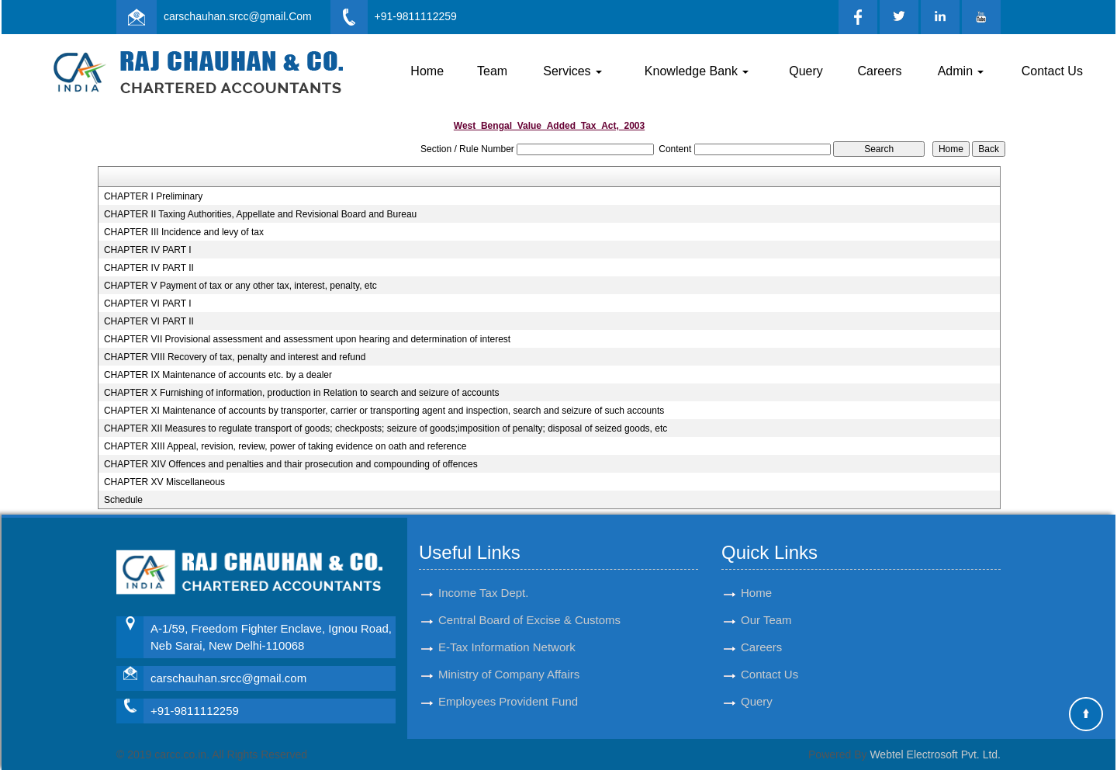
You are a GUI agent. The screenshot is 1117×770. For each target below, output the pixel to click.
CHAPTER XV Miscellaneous (164, 482)
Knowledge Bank (697, 71)
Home (427, 71)
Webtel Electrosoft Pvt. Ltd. (935, 754)
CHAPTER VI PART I (148, 303)
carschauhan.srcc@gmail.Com (238, 16)
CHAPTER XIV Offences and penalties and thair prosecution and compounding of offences (291, 464)
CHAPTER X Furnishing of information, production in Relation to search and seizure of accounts (302, 392)
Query (806, 71)
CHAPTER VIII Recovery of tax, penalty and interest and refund (235, 357)
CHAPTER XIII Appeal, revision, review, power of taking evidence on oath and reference (285, 446)
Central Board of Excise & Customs (529, 619)
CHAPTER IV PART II (149, 267)
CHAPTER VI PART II (149, 321)
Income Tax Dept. (483, 592)
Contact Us (1052, 71)
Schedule (123, 499)
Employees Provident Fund (508, 701)
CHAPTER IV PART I (148, 250)
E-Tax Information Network (507, 647)
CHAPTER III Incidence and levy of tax (184, 232)
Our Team (766, 619)
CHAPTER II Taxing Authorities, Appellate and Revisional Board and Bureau (260, 214)
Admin (961, 71)
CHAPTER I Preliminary (153, 196)
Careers (880, 71)
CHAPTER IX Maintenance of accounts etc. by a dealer (218, 374)
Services (572, 71)
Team (492, 71)
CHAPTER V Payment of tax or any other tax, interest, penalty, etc (240, 285)
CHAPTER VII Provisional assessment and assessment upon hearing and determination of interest (307, 339)
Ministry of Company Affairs (508, 674)
